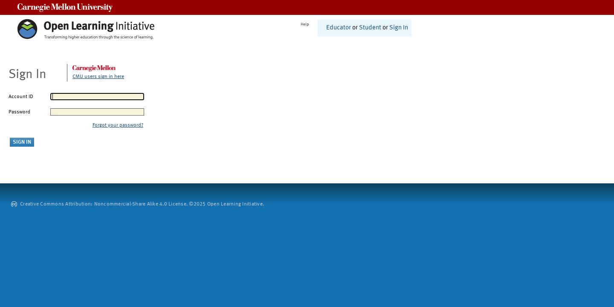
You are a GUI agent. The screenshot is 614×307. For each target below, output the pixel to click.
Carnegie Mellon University (65, 7)
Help (305, 24)
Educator (338, 28)
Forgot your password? (118, 125)
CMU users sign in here (98, 76)
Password (19, 112)
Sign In (398, 28)
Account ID (21, 96)
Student (370, 28)
